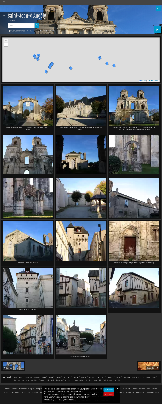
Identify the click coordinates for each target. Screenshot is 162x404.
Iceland (142, 389)
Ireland (154, 389)
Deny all (109, 394)
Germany (126, 389)
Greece (135, 389)
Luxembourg (25, 392)
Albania (8, 389)
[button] (34, 57)
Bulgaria (39, 389)
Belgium (31, 389)
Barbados (23, 389)
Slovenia (149, 392)
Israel (6, 392)
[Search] (21, 25)
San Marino (140, 392)
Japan (17, 392)
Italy (11, 392)
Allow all (109, 390)
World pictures (18, 31)
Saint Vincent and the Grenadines (121, 392)
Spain (156, 392)
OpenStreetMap (153, 80)
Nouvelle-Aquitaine (48, 31)
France (32, 31)
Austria (15, 389)
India (148, 389)
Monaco (35, 392)
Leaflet (143, 80)
